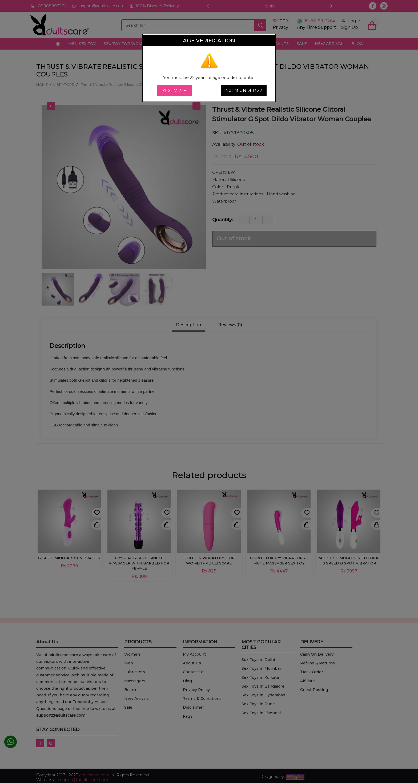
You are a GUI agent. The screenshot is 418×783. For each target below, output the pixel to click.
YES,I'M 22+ (174, 90)
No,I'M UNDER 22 (243, 90)
